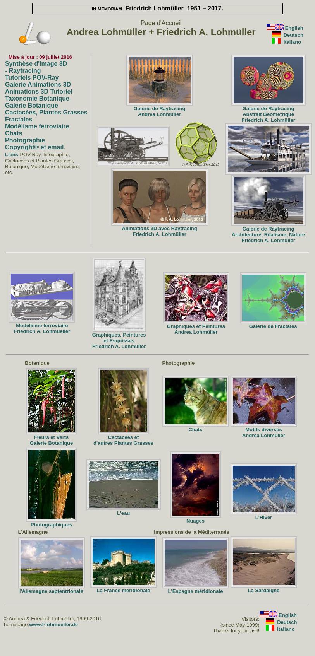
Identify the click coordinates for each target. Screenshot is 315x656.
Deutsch (293, 35)
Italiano (292, 42)
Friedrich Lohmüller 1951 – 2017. (157, 8)
